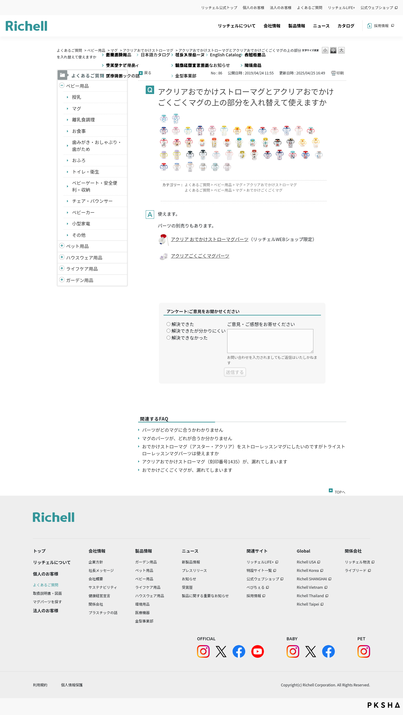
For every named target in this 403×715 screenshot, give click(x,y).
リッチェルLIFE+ (341, 7)
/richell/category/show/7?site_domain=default (62, 257)
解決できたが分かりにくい (198, 331)
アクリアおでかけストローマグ (148, 50)
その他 (79, 235)
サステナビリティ (103, 587)
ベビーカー (83, 212)
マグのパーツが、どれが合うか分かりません (189, 438)
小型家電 (81, 223)
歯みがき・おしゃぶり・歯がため (97, 145)
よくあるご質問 (309, 7)
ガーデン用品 (79, 280)
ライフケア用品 (82, 268)
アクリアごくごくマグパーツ (200, 255)
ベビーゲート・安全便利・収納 (94, 186)
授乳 (76, 97)
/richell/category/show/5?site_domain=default (62, 86)
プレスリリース (194, 570)
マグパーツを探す (47, 601)
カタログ (346, 26)
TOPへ (340, 490)
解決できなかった (189, 337)
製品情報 (296, 26)
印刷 (340, 72)
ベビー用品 (96, 50)
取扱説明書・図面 (47, 593)
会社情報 (272, 26)
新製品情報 (191, 561)
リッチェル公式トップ (219, 7)
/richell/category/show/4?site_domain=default (62, 246)
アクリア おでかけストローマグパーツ (209, 239)
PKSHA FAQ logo (384, 705)
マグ (114, 50)
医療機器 (142, 612)
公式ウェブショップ (376, 7)
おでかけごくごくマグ (264, 190)
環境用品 (142, 604)
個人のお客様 (254, 7)
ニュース (321, 26)
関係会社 (96, 604)
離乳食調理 (83, 119)
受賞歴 (187, 587)
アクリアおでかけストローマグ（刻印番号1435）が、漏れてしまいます (214, 461)
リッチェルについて (237, 26)
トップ (39, 551)
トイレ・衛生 (85, 171)
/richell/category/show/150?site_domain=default (62, 280)
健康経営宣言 (99, 595)
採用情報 (381, 25)
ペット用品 (77, 246)
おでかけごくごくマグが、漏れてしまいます (187, 470)
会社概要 (96, 578)
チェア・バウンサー (92, 201)
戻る (147, 72)
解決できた (182, 324)
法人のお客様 (281, 7)
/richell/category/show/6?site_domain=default (62, 268)
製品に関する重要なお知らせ (205, 595)
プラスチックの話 (103, 612)
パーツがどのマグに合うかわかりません (182, 430)
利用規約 (40, 684)
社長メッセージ (101, 570)
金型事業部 (144, 620)
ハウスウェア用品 (84, 257)
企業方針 (96, 561)
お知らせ (189, 578)
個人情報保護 (72, 684)
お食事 (79, 131)
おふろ (79, 160)
